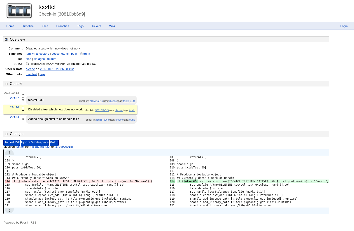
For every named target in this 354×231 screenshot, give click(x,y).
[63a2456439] (41, 146)
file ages (39, 59)
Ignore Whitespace (35, 142)
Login (344, 26)
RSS (33, 222)
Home (10, 26)
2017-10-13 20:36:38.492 (57, 69)
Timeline (28, 26)
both (74, 53)
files (28, 59)
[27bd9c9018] (64, 146)
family (30, 53)
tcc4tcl (47, 7)
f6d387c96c (102, 119)
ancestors (42, 53)
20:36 (14, 107)
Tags (80, 26)
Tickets (96, 26)
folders (51, 59)
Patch (54, 142)
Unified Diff (12, 142)
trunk (86, 53)
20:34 (14, 117)
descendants (60, 53)
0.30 (132, 101)
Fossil (24, 222)
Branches (62, 26)
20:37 (14, 98)
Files (45, 26)
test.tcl (20, 146)
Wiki (112, 26)
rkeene (30, 69)
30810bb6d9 (102, 110)
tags (42, 74)
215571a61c (96, 101)
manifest (31, 74)
